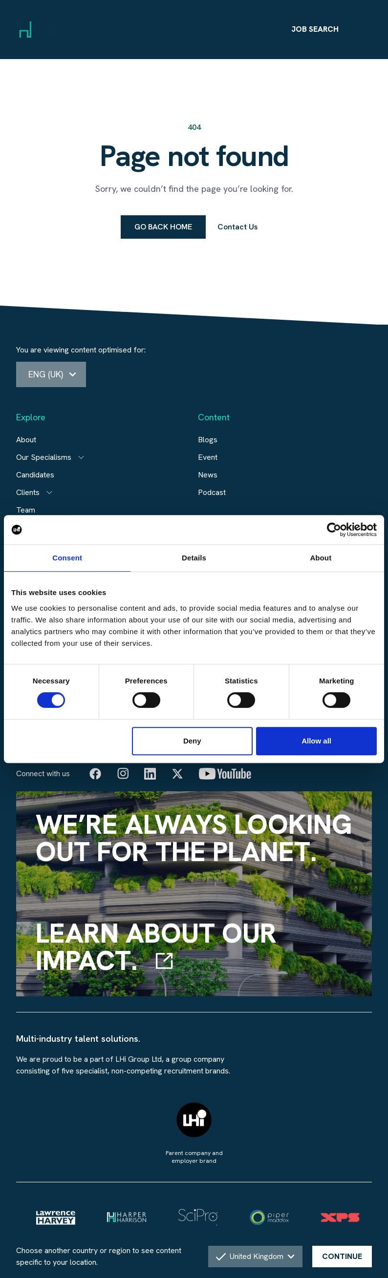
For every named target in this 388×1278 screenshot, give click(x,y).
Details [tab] (194, 558)
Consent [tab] (67, 558)
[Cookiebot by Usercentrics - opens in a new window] (334, 529)
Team (25, 510)
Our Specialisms (43, 457)
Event (207, 457)
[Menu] (367, 29)
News (207, 475)
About (26, 439)
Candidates (35, 475)
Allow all (316, 741)
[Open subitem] (81, 457)
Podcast (212, 492)
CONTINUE (342, 1256)
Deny (192, 741)
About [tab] (320, 558)
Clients (28, 492)
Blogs (207, 439)
